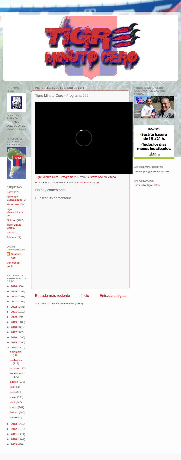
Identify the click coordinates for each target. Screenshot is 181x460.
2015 (14, 342)
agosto (14, 381)
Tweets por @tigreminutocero (151, 171)
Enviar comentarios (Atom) (67, 303)
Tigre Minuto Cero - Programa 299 (57, 177)
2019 (14, 322)
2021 (14, 311)
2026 (14, 286)
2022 (14, 306)
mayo (13, 397)
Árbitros (11, 237)
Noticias (11, 220)
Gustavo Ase (94, 177)
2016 (14, 337)
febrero (14, 412)
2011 (14, 434)
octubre (14, 368)
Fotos (10, 192)
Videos (11, 232)
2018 (14, 327)
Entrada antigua (113, 295)
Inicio (85, 295)
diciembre (15, 351)
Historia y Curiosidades (14, 198)
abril (13, 402)
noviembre (16, 360)
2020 (14, 316)
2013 (14, 423)
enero (13, 417)
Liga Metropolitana (15, 211)
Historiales (13, 204)
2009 (14, 444)
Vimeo (112, 177)
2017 (14, 332)
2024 (14, 296)
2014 (14, 347)
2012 (14, 428)
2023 (14, 301)
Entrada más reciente (52, 295)
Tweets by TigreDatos (147, 185)
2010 (14, 439)
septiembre (16, 373)
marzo (14, 407)
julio (12, 386)
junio (13, 392)
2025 (14, 291)
